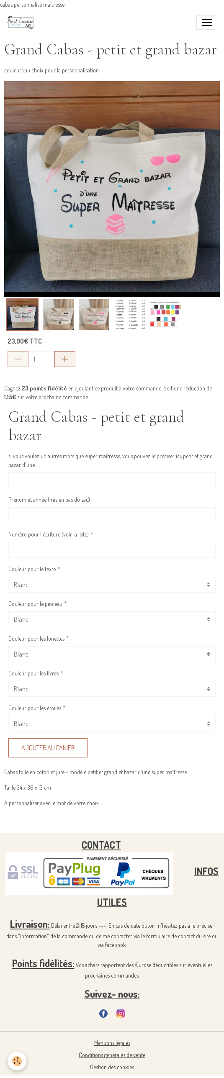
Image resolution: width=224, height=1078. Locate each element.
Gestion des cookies (112, 1066)
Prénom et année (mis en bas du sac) (49, 499)
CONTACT (101, 844)
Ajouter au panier (48, 748)
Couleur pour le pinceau (35, 603)
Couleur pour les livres (33, 673)
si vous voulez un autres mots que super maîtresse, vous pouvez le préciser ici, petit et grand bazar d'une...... (110, 460)
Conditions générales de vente (112, 1054)
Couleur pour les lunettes (36, 638)
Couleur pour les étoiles (34, 707)
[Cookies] (17, 1061)
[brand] (22, 22)
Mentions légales (112, 1042)
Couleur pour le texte (32, 568)
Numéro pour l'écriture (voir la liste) (48, 534)
